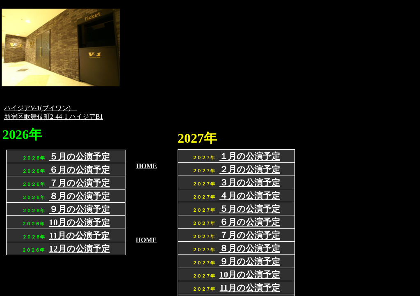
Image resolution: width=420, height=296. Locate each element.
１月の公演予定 (249, 156)
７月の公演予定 (249, 235)
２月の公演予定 (249, 169)
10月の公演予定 (249, 275)
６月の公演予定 (249, 222)
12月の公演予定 (79, 249)
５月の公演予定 (249, 209)
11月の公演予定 (249, 288)
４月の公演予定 (249, 196)
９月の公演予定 (249, 261)
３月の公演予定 (249, 182)
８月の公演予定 (249, 248)
